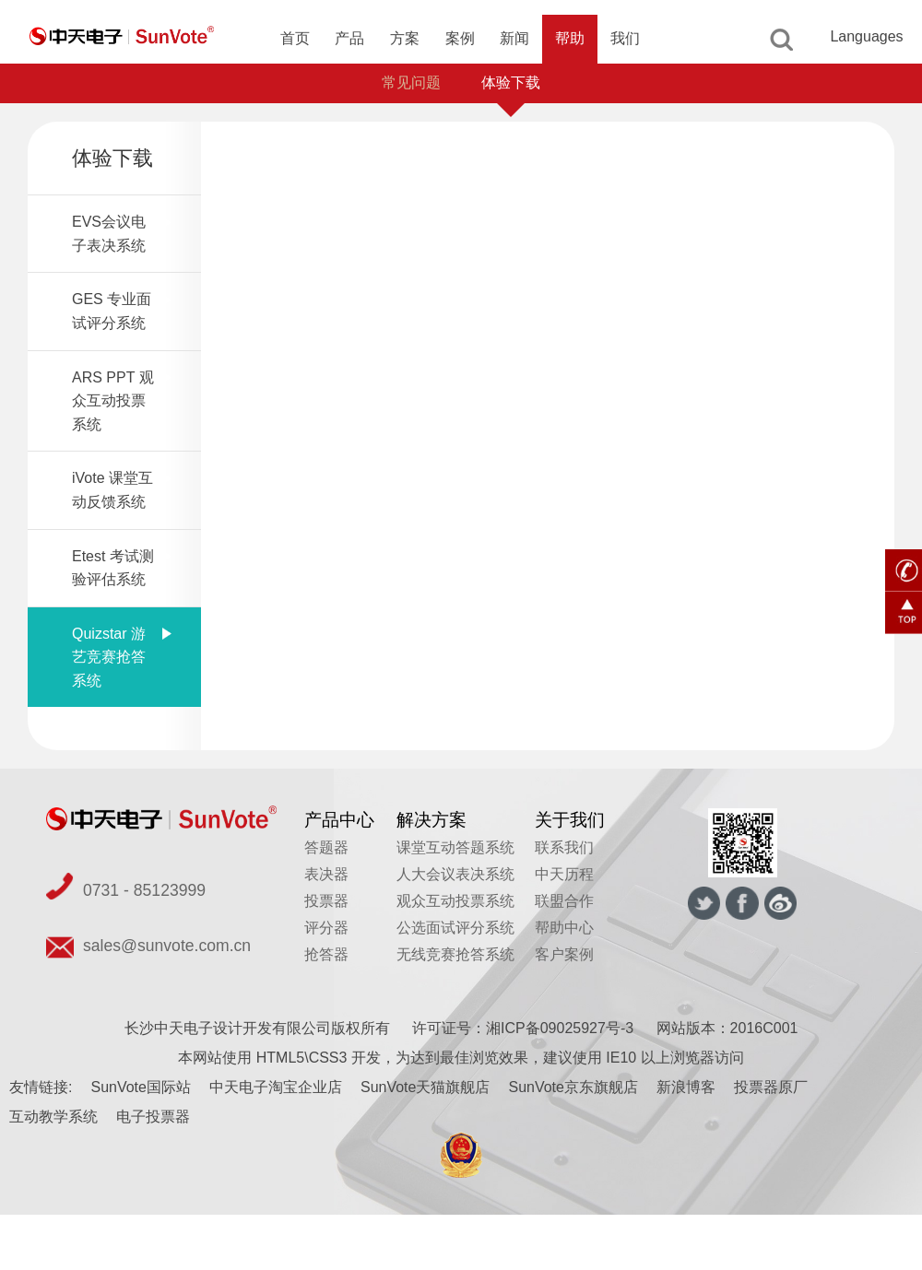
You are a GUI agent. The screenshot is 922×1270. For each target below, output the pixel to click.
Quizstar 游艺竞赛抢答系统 (109, 657)
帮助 (570, 38)
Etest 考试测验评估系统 (113, 568)
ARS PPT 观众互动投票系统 (113, 401)
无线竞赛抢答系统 (455, 954)
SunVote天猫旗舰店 (426, 1087)
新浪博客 (685, 1087)
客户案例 (564, 954)
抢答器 (326, 954)
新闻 (514, 38)
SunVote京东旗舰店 (573, 1087)
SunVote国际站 (140, 1087)
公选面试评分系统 (455, 927)
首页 (295, 38)
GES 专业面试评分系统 (111, 311)
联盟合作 (564, 901)
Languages (866, 36)
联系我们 (564, 847)
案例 (460, 38)
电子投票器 (153, 1116)
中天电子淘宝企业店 (275, 1087)
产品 (349, 38)
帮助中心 (564, 927)
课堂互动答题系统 (455, 847)
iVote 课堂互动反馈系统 (112, 490)
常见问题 (411, 82)
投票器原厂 (771, 1087)
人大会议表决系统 (455, 874)
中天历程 (564, 874)
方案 (405, 38)
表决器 (326, 874)
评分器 (326, 927)
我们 (625, 38)
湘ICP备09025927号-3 (559, 1028)
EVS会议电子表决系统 (109, 233)
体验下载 (510, 82)
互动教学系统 (53, 1116)
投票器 (326, 901)
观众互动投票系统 (455, 901)
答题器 (326, 847)
